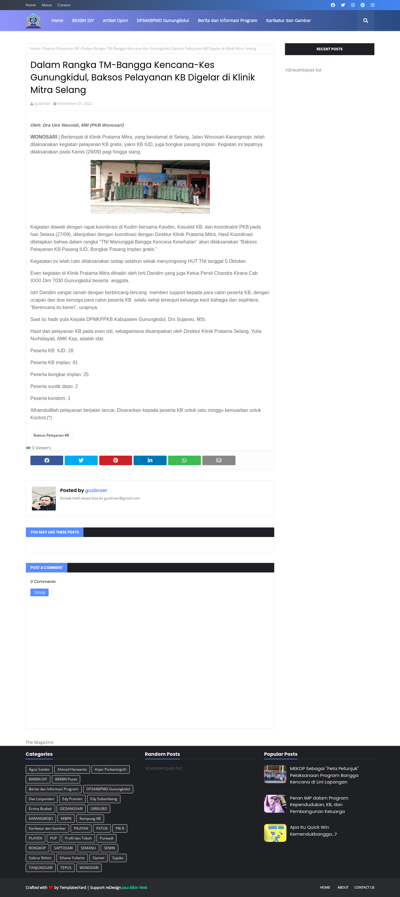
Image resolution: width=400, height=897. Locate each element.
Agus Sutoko (39, 769)
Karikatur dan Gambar (47, 828)
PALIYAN (81, 828)
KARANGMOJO (41, 818)
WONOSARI (89, 867)
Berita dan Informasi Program (53, 789)
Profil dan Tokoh (78, 838)
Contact (64, 4)
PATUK (102, 828)
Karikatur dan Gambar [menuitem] (288, 20)
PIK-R (120, 828)
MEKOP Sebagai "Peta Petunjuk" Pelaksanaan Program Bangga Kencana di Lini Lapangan (324, 775)
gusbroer (42, 103)
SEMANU (88, 848)
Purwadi (106, 838)
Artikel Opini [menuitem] (115, 20)
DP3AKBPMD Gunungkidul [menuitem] (163, 20)
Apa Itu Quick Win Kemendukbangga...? (313, 830)
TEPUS (66, 867)
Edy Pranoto (72, 798)
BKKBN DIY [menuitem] (83, 20)
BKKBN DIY (38, 779)
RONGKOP (37, 848)
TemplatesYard (73, 887)
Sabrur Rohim (40, 857)
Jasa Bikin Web (134, 887)
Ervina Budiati (40, 808)
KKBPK (66, 818)
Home (31, 4)
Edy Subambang (103, 798)
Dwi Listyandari (41, 798)
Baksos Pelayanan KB (61, 48)
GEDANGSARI (71, 808)
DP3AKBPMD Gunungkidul (108, 789)
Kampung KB (90, 818)
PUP (53, 838)
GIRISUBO (99, 808)
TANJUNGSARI (40, 867)
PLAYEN (35, 838)
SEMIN (109, 848)
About (47, 4)
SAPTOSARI (63, 848)
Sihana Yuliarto (72, 857)
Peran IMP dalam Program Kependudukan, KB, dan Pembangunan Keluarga (319, 804)
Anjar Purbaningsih (110, 769)
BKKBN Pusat (66, 779)
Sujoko (117, 857)
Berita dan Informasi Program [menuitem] (227, 20)
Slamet (98, 857)
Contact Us (364, 887)
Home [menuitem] (57, 20)
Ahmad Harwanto (72, 769)
